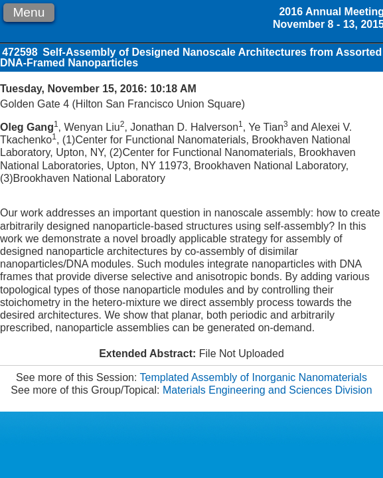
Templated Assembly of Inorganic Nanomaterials (253, 377)
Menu (28, 12)
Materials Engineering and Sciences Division (267, 390)
